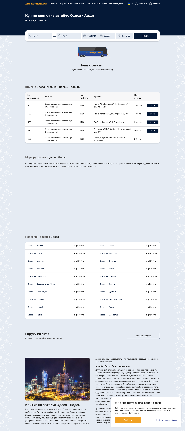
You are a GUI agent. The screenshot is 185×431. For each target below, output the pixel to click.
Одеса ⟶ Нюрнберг (37, 270)
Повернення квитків (65, 4)
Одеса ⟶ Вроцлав (36, 231)
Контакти (105, 4)
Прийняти (128, 420)
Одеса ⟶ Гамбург (36, 216)
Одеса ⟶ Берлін (35, 208)
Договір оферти (101, 406)
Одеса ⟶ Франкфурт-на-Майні (41, 246)
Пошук (145, 36)
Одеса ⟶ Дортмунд (37, 239)
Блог (88, 4)
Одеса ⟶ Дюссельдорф (111, 262)
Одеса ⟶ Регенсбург (37, 254)
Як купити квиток (79, 4)
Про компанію (95, 4)
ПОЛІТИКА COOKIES (103, 402)
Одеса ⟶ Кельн (107, 231)
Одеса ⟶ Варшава (108, 216)
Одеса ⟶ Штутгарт (108, 223)
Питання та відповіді (116, 4)
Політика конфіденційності (166, 420)
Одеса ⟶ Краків (107, 246)
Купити (152, 68)
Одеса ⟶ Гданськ (108, 254)
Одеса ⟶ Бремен (108, 239)
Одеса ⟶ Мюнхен (36, 223)
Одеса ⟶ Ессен (107, 270)
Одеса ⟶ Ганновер (36, 262)
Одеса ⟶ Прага (107, 208)
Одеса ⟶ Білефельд (109, 277)
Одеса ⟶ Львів (35, 277)
